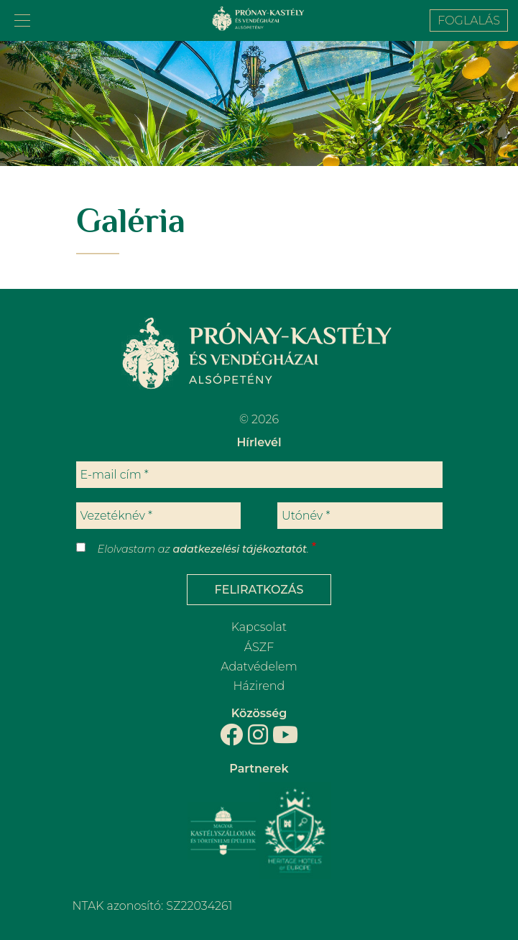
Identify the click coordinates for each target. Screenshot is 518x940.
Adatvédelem (259, 666)
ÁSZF (259, 647)
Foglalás (469, 20)
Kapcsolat (259, 627)
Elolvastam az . (203, 549)
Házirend (259, 686)
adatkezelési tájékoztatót (239, 549)
